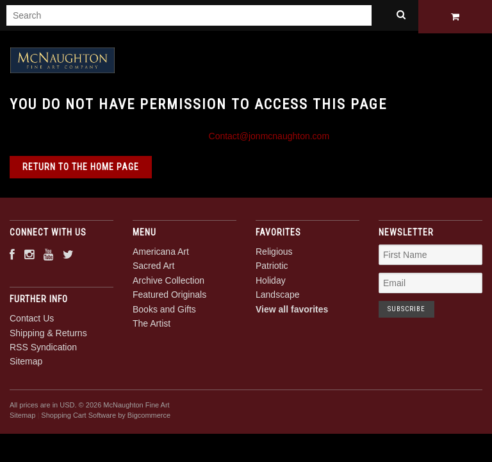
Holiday (271, 283)
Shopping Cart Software (78, 418)
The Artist (151, 326)
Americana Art (161, 255)
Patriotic (272, 269)
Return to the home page (80, 170)
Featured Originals (169, 298)
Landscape (278, 298)
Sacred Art (153, 269)
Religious (274, 255)
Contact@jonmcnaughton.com (269, 139)
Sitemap (26, 364)
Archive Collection (168, 283)
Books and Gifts (164, 312)
